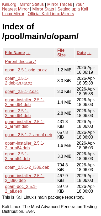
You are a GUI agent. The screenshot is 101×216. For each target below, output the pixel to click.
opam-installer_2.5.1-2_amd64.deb (24, 102)
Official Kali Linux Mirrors (51, 14)
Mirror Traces (59, 4)
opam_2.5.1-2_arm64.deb (17, 156)
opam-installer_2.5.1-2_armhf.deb (24, 124)
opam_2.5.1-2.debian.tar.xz (18, 80)
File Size (61, 52)
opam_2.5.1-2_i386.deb (27, 167)
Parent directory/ (20, 61)
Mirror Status (32, 4)
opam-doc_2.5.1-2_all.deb (21, 188)
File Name (15, 52)
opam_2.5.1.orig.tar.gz (26, 70)
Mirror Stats (43, 9)
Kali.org (9, 4)
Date (81, 52)
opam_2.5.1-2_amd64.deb (18, 113)
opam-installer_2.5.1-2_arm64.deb (24, 145)
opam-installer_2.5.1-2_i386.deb (24, 178)
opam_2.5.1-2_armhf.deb (28, 135)
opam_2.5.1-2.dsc (22, 91)
